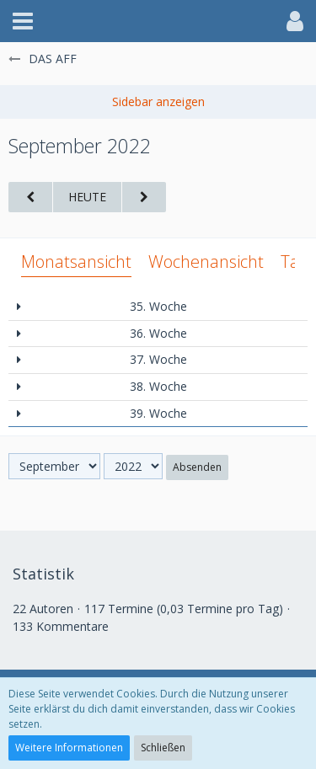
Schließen (163, 747)
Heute (87, 197)
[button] (22, 21)
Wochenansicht (206, 261)
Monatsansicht (76, 261)
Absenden (197, 467)
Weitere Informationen (69, 747)
